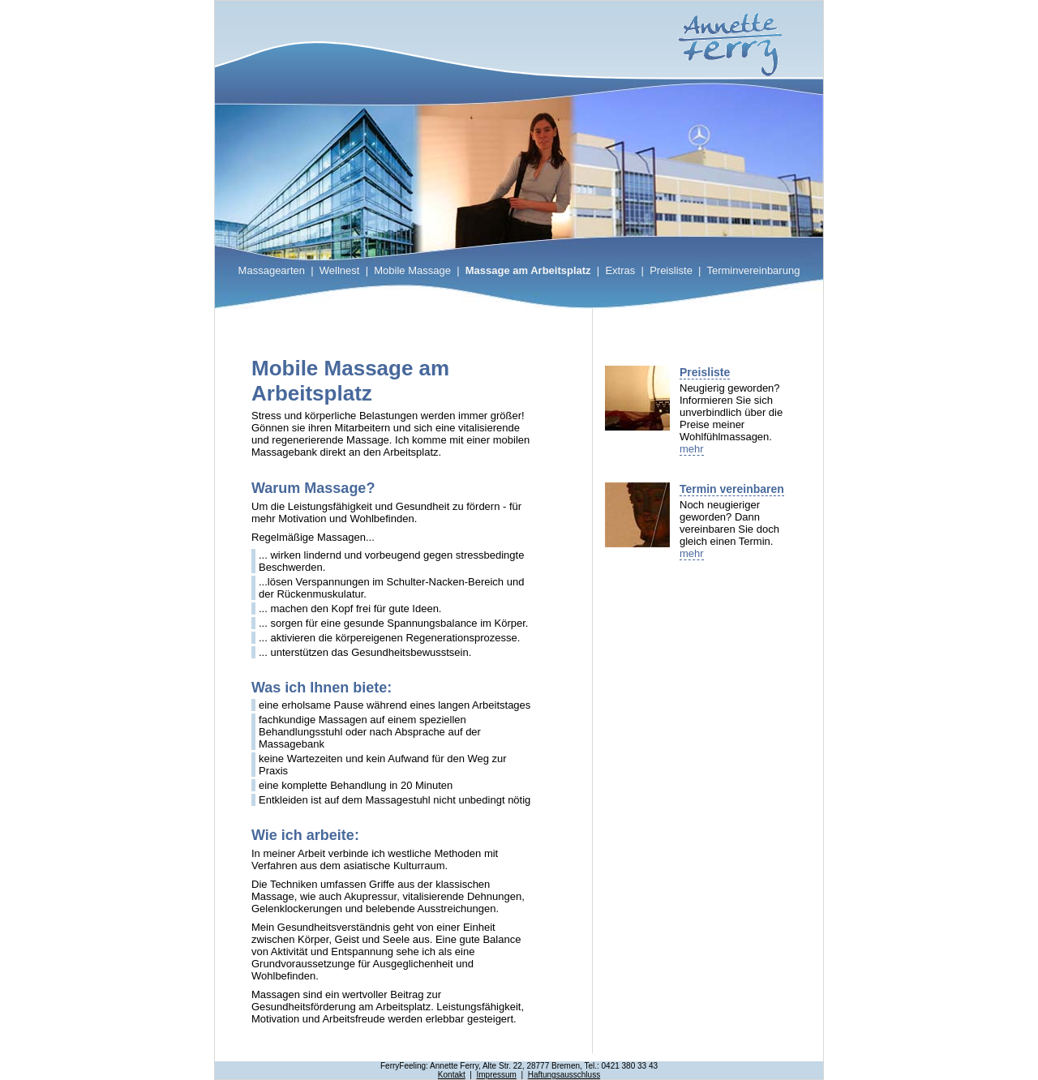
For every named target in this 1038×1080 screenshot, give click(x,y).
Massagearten (271, 270)
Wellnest (340, 270)
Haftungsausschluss (564, 1074)
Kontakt (451, 1074)
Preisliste (671, 270)
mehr (692, 449)
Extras (620, 270)
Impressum (496, 1074)
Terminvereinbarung (753, 270)
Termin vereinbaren (732, 488)
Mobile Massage (412, 270)
